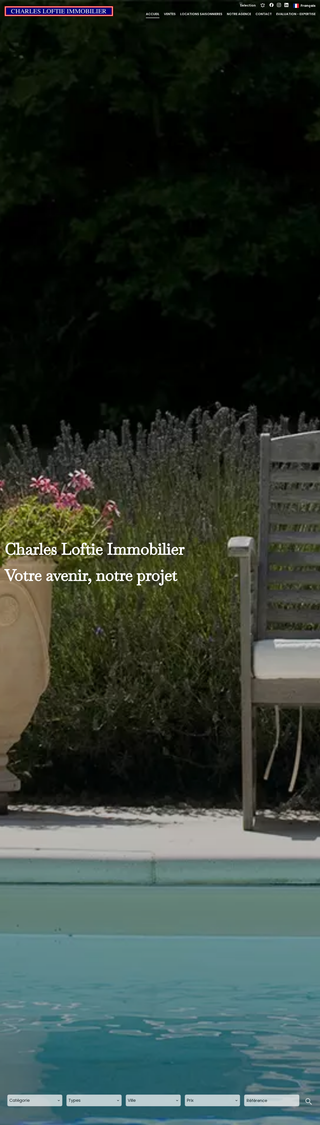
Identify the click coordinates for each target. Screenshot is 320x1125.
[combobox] (34, 1100)
